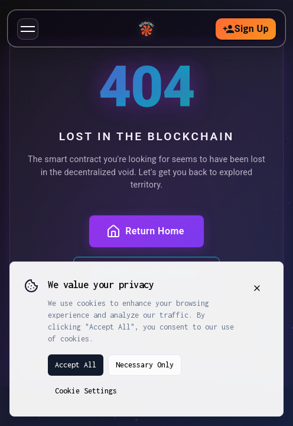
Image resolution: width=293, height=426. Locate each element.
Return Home (145, 231)
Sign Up (246, 29)
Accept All (75, 364)
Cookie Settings (86, 390)
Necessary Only (145, 364)
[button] (27, 29)
